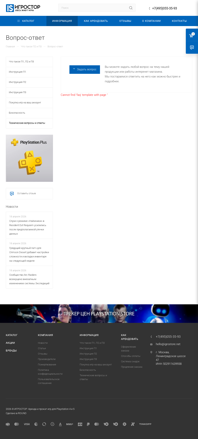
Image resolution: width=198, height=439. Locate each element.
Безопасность (88, 369)
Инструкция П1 (88, 348)
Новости (12, 206)
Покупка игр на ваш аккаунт (96, 364)
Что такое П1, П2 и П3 (92, 342)
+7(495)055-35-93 (164, 8)
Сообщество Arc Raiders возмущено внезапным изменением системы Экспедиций (29, 279)
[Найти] (131, 8)
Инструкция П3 (88, 359)
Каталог (12, 335)
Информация (89, 335)
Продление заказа (131, 366)
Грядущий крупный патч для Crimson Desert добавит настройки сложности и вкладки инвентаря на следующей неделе (29, 254)
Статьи (42, 348)
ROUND (22, 413)
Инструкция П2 (88, 353)
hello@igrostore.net (168, 344)
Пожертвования (47, 364)
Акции (10, 342)
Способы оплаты (130, 356)
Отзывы (42, 353)
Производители (46, 359)
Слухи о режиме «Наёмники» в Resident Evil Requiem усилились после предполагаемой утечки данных (27, 227)
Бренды (11, 350)
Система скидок (130, 361)
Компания (45, 335)
